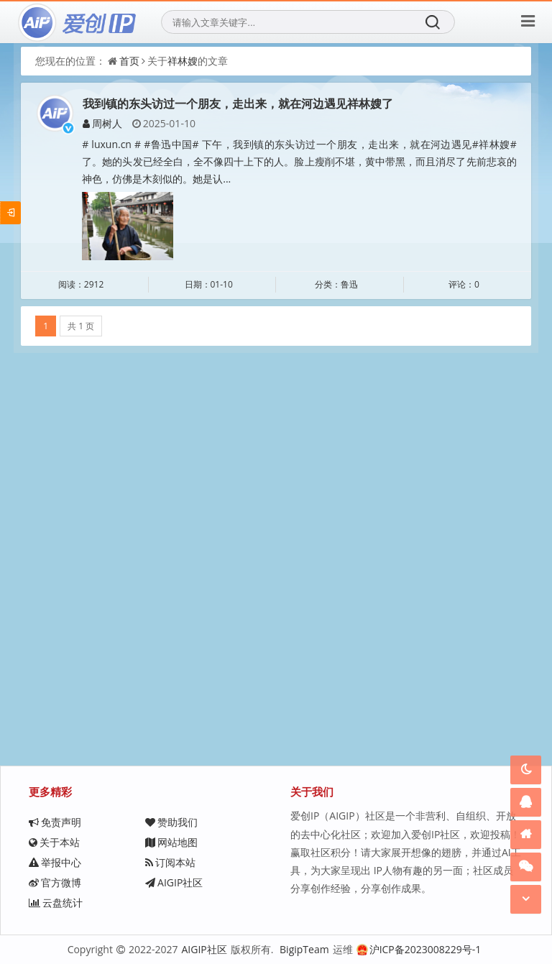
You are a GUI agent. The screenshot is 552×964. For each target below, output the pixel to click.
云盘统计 (56, 902)
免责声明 (55, 822)
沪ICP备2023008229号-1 (419, 949)
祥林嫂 (182, 61)
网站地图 (171, 842)
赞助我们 (171, 822)
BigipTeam (304, 949)
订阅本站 (170, 862)
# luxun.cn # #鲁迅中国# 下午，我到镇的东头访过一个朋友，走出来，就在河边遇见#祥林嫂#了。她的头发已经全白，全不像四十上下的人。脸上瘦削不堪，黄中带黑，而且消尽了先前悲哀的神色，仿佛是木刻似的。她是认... (299, 161)
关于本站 (54, 842)
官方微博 (55, 882)
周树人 (102, 123)
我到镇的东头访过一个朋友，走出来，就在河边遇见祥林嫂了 (238, 103)
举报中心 (55, 862)
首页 (129, 61)
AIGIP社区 (174, 882)
